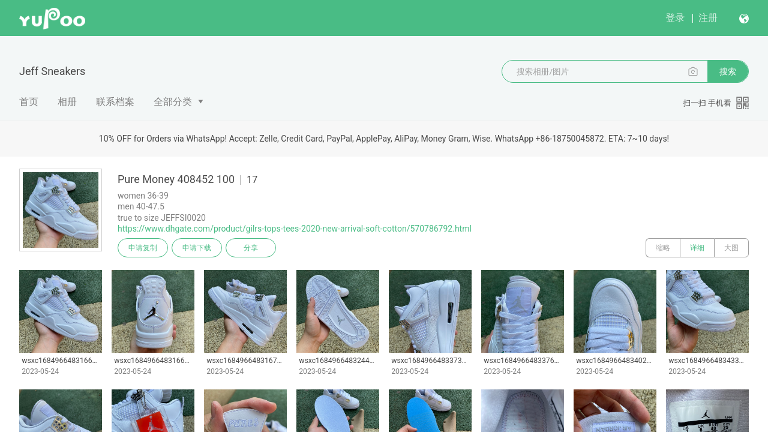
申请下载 (196, 248)
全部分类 (173, 101)
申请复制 (142, 248)
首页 (28, 101)
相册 (67, 101)
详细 (697, 248)
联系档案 (115, 101)
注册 (708, 17)
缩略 (663, 248)
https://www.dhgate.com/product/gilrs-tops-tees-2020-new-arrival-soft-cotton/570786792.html (295, 228)
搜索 (727, 71)
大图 (731, 248)
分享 (251, 248)
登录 (675, 17)
